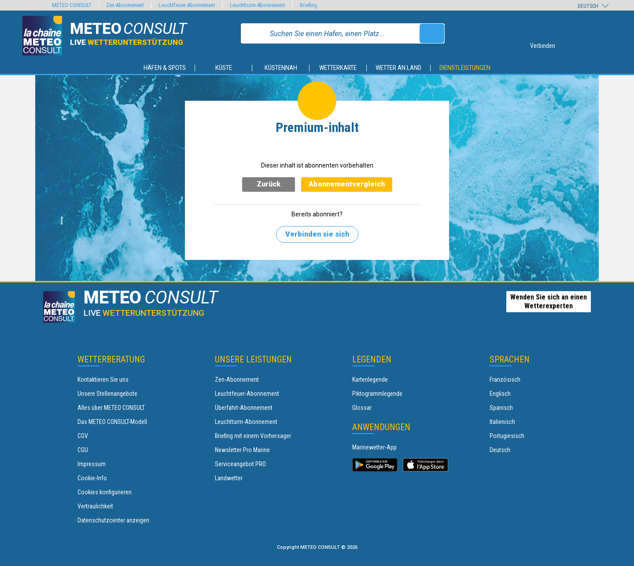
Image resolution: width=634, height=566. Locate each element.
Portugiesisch (507, 435)
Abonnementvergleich (347, 184)
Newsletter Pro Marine (242, 449)
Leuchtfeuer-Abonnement (247, 393)
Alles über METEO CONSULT (111, 407)
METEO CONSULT (72, 5)
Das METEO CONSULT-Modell (112, 421)
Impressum (91, 463)
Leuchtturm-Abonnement (246, 421)
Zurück (268, 184)
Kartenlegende (370, 379)
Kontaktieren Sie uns (103, 379)
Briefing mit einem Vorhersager (253, 435)
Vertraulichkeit (95, 506)
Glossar (362, 407)
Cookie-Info (92, 478)
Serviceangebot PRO (240, 463)
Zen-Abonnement (237, 379)
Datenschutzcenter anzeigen (113, 520)
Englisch (500, 393)
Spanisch (501, 407)
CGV (82, 435)
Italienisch (502, 421)
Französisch (505, 379)
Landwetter (229, 478)
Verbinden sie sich (317, 234)
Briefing (308, 5)
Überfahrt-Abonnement (244, 407)
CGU (82, 449)
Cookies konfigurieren (104, 492)
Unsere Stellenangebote (107, 393)
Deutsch (500, 449)
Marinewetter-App (374, 447)
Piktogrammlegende (377, 393)
